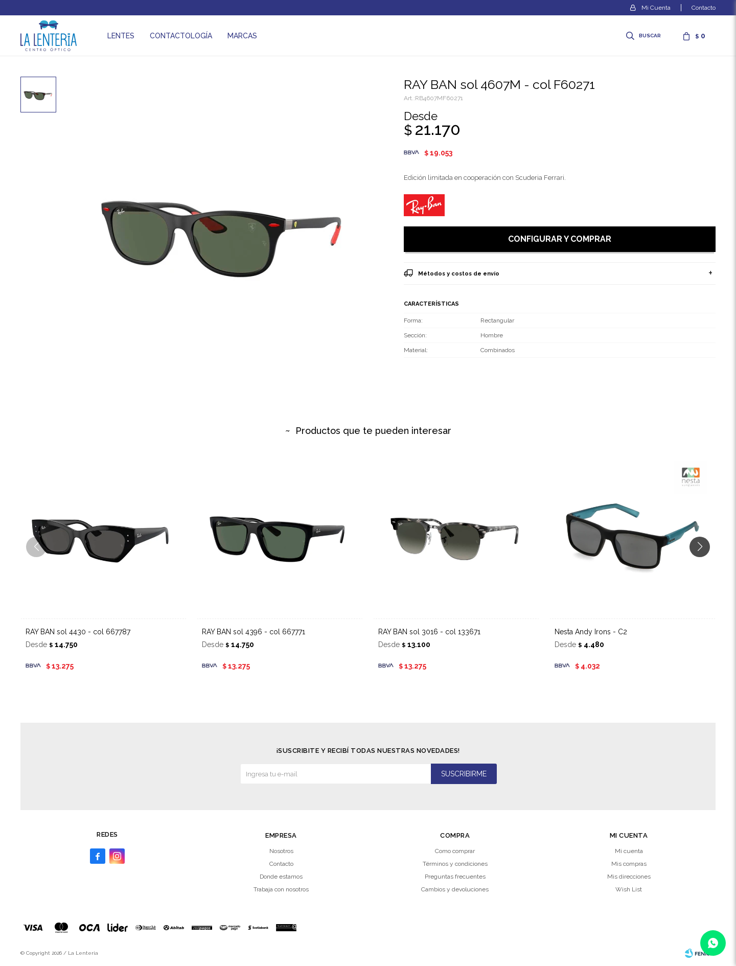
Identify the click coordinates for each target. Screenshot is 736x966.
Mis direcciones (629, 876)
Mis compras (629, 863)
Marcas (242, 36)
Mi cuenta (629, 851)
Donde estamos (281, 876)
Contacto (704, 7)
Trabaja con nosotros (281, 889)
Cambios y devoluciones (455, 889)
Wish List (628, 889)
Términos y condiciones (455, 863)
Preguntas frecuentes (455, 876)
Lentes (120, 36)
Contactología (181, 36)
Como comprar (455, 851)
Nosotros (281, 851)
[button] (703, 567)
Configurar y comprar (559, 239)
